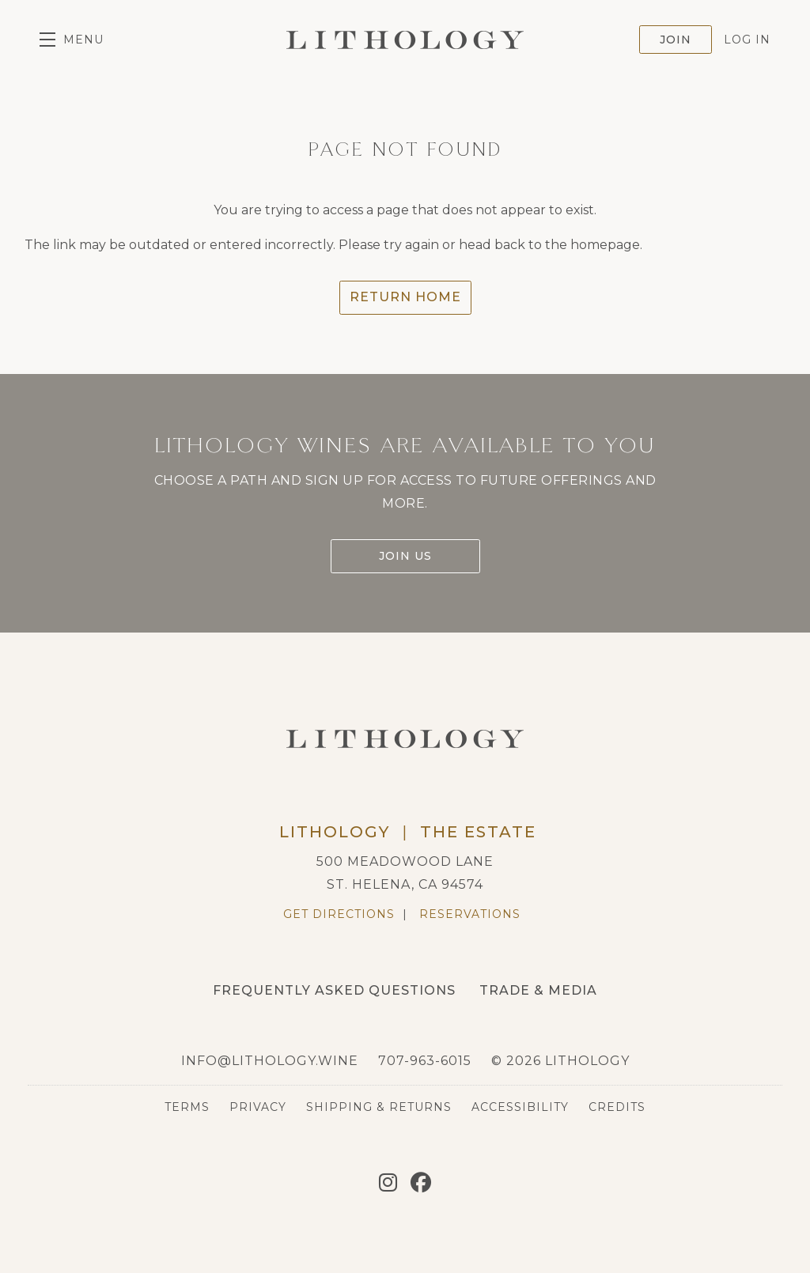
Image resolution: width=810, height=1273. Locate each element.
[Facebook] (421, 1183)
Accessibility (520, 1107)
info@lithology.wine (269, 1060)
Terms (187, 1107)
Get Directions (339, 914)
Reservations (469, 914)
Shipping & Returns (379, 1107)
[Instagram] (388, 1183)
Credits (617, 1107)
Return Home (405, 296)
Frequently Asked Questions (334, 990)
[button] (72, 39)
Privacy (257, 1107)
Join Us (405, 556)
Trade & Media (538, 990)
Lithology (405, 39)
